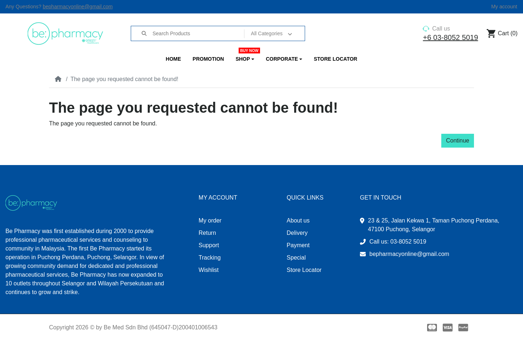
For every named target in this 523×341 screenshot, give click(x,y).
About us (298, 220)
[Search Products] (198, 33)
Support (209, 245)
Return (207, 233)
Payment (298, 245)
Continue (457, 140)
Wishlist (209, 270)
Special (296, 257)
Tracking (210, 257)
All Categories (267, 33)
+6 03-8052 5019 (450, 37)
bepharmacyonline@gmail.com (78, 6)
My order (210, 220)
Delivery (297, 233)
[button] (245, 59)
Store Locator (304, 270)
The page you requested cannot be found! (124, 79)
